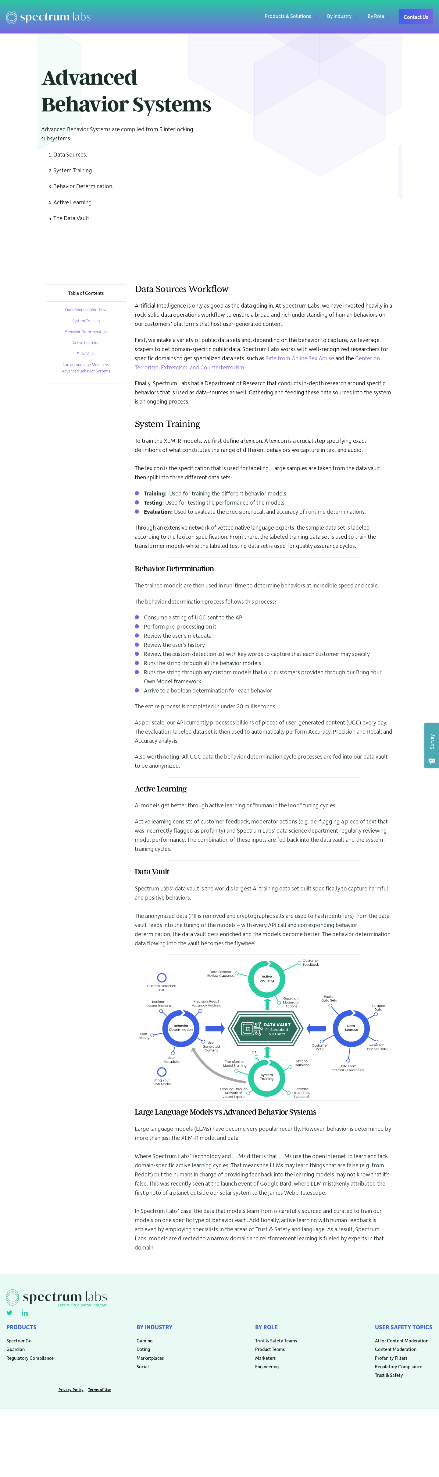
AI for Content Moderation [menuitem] (396, 1344)
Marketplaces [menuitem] (147, 1363)
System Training (86, 320)
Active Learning (85, 342)
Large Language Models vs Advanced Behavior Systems (86, 367)
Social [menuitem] (140, 1372)
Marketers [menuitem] (263, 1363)
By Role (376, 15)
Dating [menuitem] (140, 1353)
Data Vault (86, 353)
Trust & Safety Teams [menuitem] (271, 1344)
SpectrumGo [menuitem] (19, 1344)
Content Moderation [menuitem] (390, 1353)
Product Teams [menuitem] (267, 1353)
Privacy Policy (71, 1397)
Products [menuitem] (23, 1328)
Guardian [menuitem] (15, 1353)
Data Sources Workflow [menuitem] (85, 309)
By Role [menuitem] (265, 1328)
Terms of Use (99, 1397)
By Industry (339, 15)
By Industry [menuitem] (153, 1328)
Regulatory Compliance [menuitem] (30, 1363)
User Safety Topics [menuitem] (401, 1328)
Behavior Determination (86, 331)
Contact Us (416, 16)
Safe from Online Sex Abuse (300, 358)
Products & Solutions (288, 15)
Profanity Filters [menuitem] (385, 1363)
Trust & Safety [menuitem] (383, 1382)
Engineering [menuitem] (264, 1372)
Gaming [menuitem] (141, 1344)
